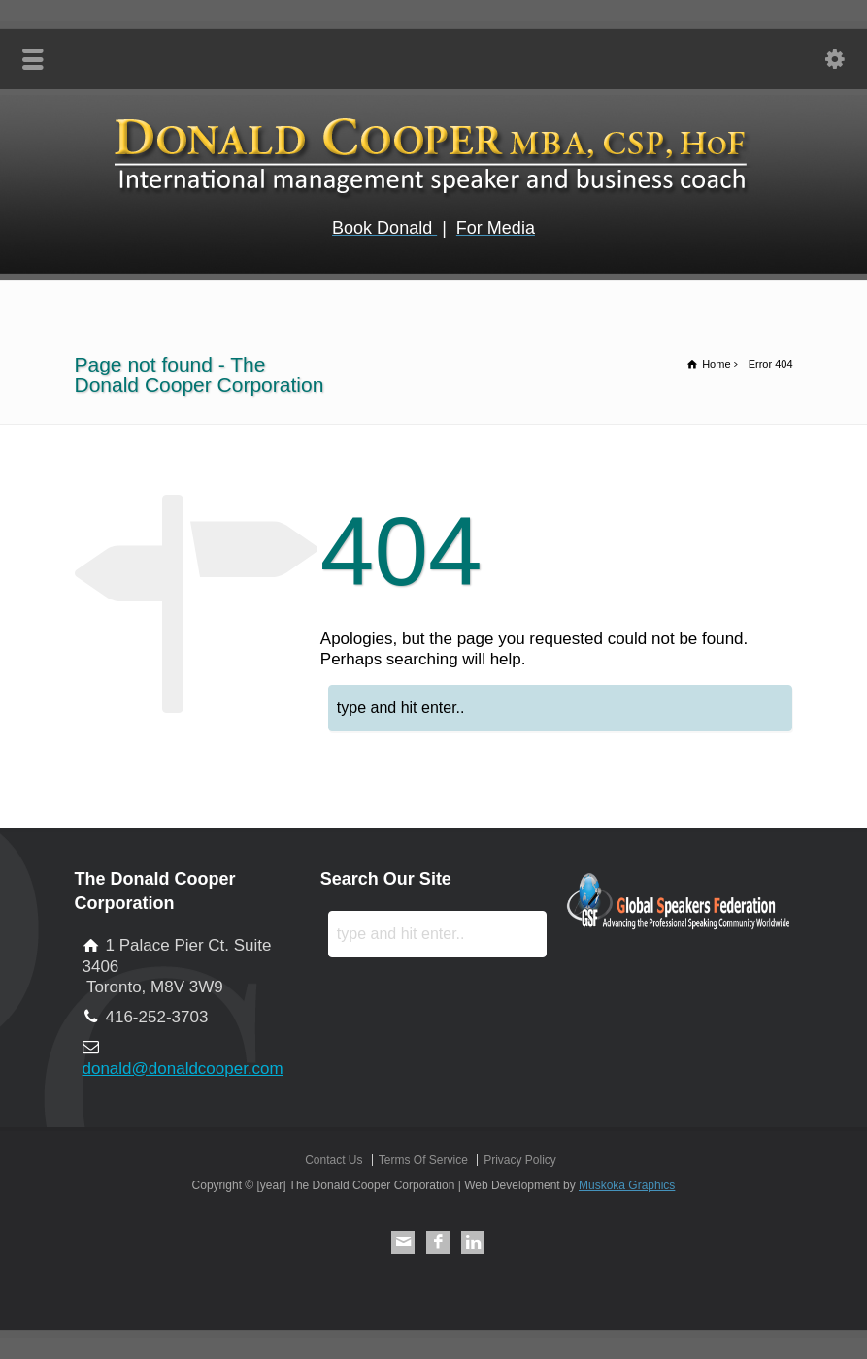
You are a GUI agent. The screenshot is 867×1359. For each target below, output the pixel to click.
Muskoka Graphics (627, 1185)
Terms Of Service (423, 1160)
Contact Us (333, 1160)
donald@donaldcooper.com (183, 1068)
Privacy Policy (520, 1160)
